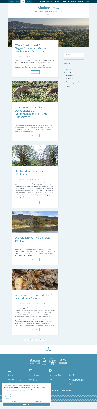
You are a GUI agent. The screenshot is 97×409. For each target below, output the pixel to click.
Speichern (14, 401)
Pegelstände (31, 383)
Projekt (50, 383)
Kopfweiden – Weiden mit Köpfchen (32, 174)
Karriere (28, 1)
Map (87, 1)
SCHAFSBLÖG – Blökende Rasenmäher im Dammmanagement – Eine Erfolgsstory (33, 114)
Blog (23, 1)
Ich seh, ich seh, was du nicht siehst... (34, 242)
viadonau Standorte (73, 381)
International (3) (69, 72)
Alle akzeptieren (26, 404)
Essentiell (7, 395)
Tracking (7, 398)
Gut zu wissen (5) (70, 78)
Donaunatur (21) (69, 66)
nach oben (48, 353)
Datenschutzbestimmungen (21, 390)
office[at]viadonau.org (74, 388)
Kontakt (64, 1)
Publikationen (31, 381)
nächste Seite (42, 343)
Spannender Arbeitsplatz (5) (72, 81)
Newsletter (73, 1)
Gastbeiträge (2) (69, 75)
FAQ (69, 1)
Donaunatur (43, 182)
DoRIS (17, 1)
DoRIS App (10, 381)
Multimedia (8, 397)
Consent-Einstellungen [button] (66, 394)
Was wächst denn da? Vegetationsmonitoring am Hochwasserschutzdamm (33, 48)
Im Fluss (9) (68, 69)
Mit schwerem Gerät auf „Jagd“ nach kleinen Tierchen (35, 300)
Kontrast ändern (44, 1)
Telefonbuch (80, 1)
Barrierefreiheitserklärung (52, 394)
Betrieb (50, 381)
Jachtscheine (11, 383)
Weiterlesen (35, 72)
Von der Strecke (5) (70, 83)
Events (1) (68, 86)
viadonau (11, 1)
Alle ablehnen (38, 401)
